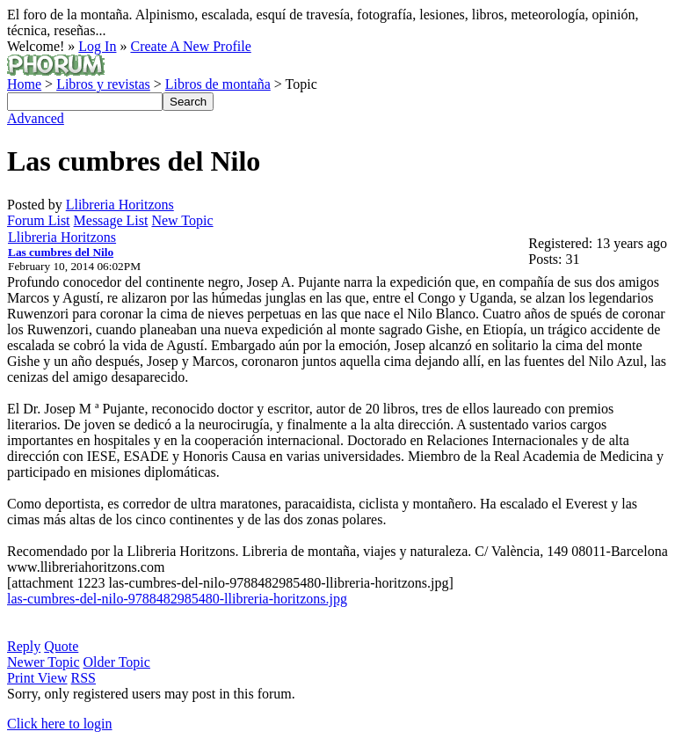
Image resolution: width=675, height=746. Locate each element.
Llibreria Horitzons (120, 204)
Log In (97, 46)
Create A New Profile (190, 46)
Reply (23, 646)
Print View (37, 677)
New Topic (182, 220)
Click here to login (59, 723)
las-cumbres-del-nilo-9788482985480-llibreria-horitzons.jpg (177, 598)
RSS (83, 677)
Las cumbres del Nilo (60, 252)
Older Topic (116, 662)
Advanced (35, 118)
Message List (111, 220)
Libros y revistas (103, 84)
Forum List (38, 220)
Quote (61, 646)
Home (24, 84)
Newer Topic (43, 662)
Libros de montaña (218, 84)
